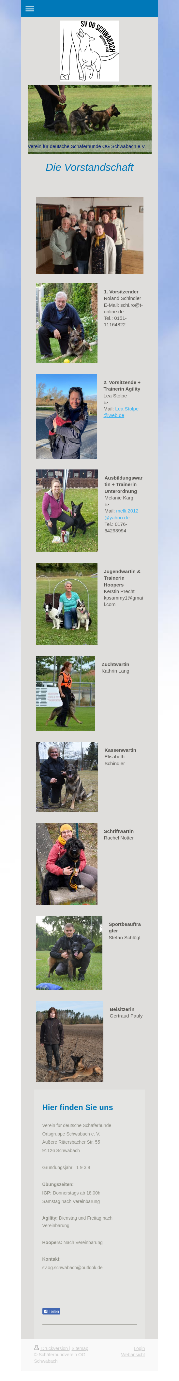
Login (139, 1348)
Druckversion (51, 1348)
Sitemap (80, 1348)
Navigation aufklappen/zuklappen (90, 9)
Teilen (51, 1311)
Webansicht (133, 1354)
